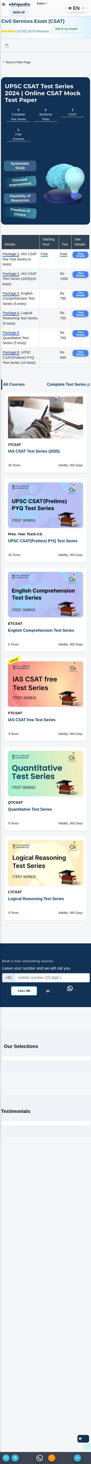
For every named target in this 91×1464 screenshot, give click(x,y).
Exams (42, 3)
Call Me (24, 990)
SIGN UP (19, 12)
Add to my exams (66, 29)
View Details (80, 255)
